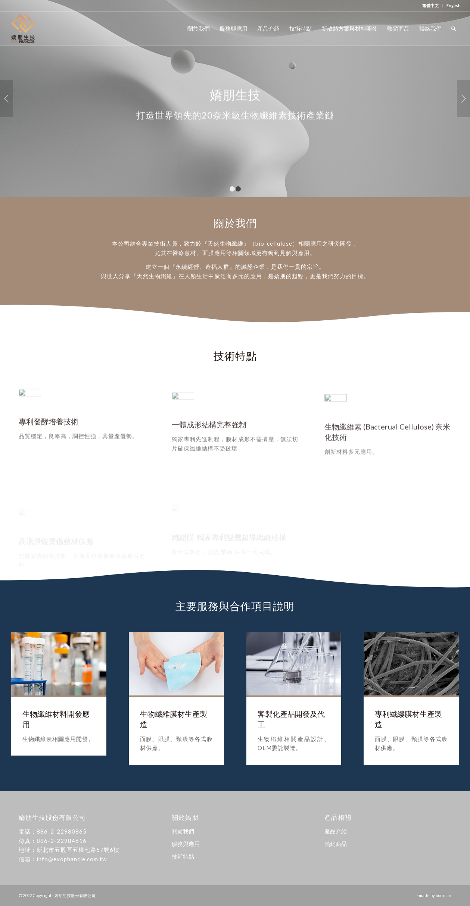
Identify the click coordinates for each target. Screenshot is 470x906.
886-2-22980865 (62, 831)
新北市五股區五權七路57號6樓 (78, 849)
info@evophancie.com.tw (72, 859)
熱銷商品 (335, 843)
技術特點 (183, 856)
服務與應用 (186, 843)
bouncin (443, 895)
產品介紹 (335, 831)
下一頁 (463, 98)
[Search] (453, 28)
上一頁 (6, 98)
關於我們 (183, 831)
